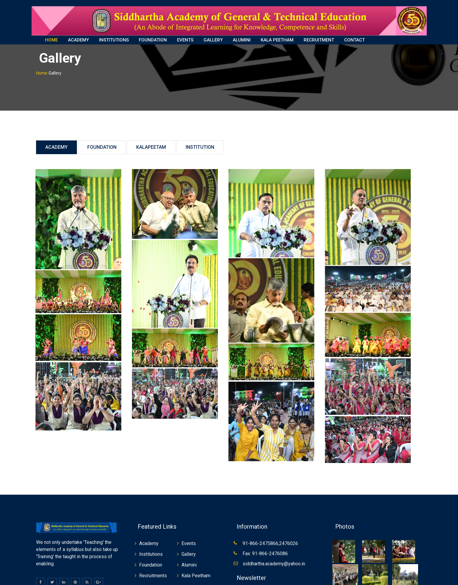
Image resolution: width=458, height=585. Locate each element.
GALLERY (213, 40)
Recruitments (153, 570)
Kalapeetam (151, 142)
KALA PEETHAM (277, 40)
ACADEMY (78, 40)
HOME (51, 40)
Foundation (102, 142)
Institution (200, 142)
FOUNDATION (153, 40)
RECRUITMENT (319, 40)
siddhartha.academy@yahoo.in (274, 558)
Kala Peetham (195, 570)
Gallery (188, 549)
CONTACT (354, 40)
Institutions (151, 549)
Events (188, 538)
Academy (56, 142)
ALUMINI (242, 40)
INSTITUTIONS (114, 40)
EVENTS (185, 40)
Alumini (189, 560)
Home (41, 68)
